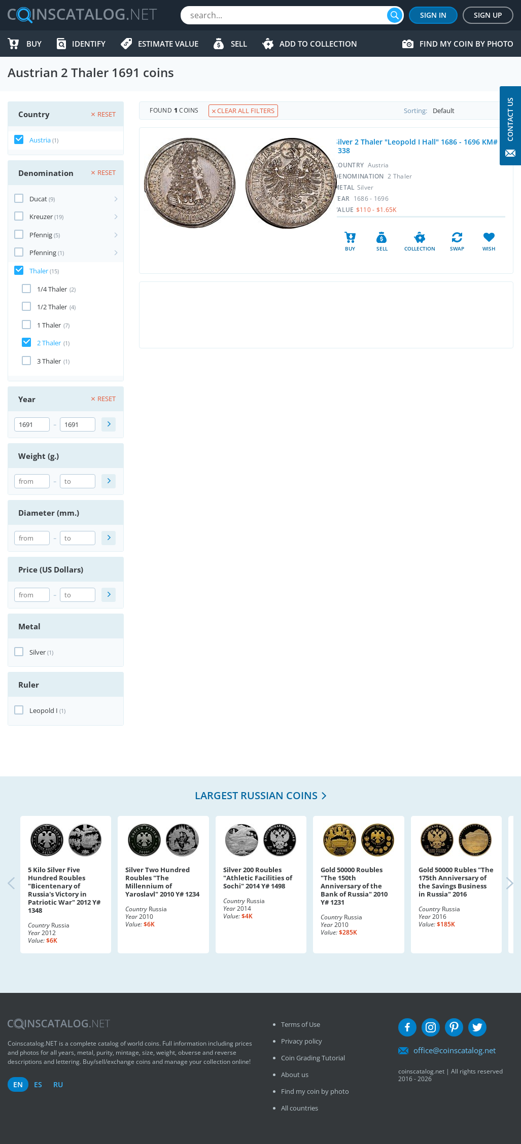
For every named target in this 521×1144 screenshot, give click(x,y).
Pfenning (42, 252)
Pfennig (40, 234)
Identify (89, 44)
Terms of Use (300, 1024)
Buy (34, 44)
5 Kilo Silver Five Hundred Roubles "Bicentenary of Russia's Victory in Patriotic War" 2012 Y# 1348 (64, 890)
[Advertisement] (326, 315)
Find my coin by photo (466, 44)
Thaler (38, 270)
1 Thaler (49, 325)
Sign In (433, 15)
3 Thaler (49, 361)
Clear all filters (243, 110)
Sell (239, 44)
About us (294, 1074)
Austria (40, 140)
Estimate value (168, 44)
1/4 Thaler (52, 289)
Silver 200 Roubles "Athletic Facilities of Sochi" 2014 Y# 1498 (257, 878)
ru (58, 1084)
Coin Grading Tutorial (313, 1057)
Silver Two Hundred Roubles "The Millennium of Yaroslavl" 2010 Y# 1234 (162, 882)
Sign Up (488, 15)
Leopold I (43, 710)
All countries (299, 1108)
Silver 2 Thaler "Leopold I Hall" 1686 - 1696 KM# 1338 (416, 146)
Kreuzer (41, 216)
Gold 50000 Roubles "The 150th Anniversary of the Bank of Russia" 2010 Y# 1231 (354, 886)
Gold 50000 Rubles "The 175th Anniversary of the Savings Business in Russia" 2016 (456, 882)
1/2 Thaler (52, 306)
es (38, 1084)
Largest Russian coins (256, 795)
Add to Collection (318, 44)
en (18, 1084)
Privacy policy (301, 1041)
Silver (37, 652)
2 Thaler (49, 342)
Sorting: (458, 110)
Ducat (38, 198)
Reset (103, 114)
